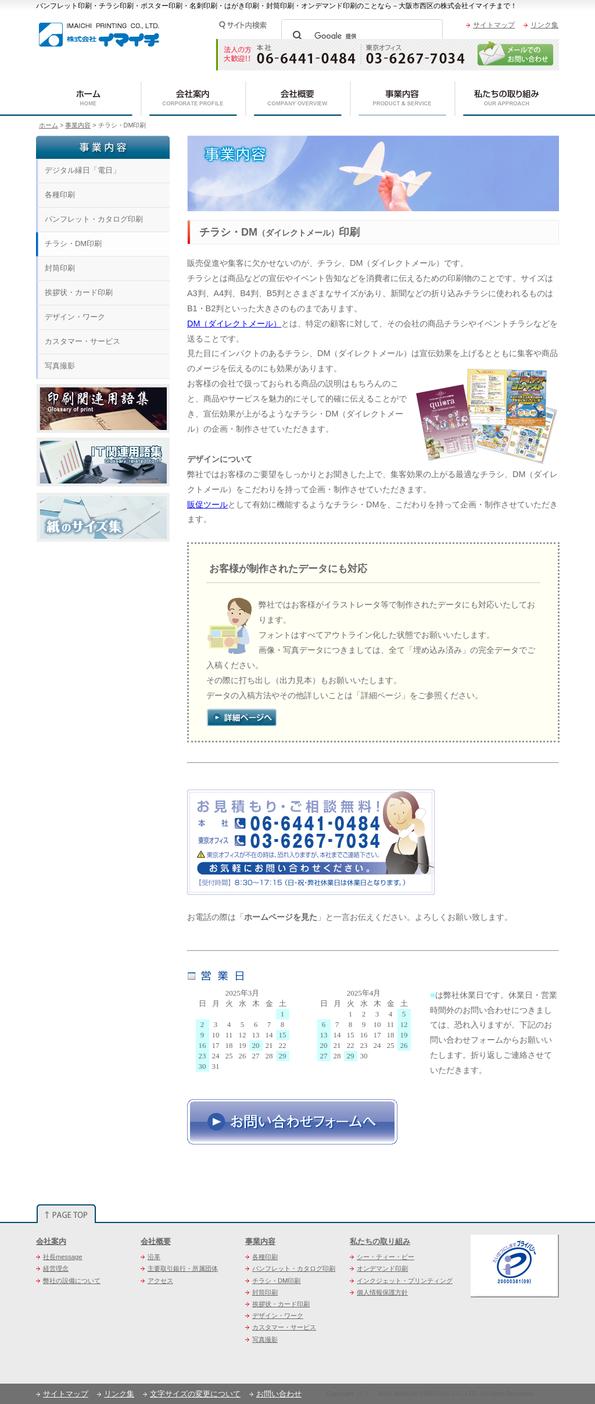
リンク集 (541, 25)
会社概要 (156, 1241)
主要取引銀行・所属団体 (179, 1268)
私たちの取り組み (380, 1241)
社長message (59, 1256)
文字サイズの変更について (192, 1393)
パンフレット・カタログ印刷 (94, 219)
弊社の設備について (68, 1280)
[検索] (360, 36)
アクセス (157, 1280)
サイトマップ (490, 25)
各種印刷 (60, 194)
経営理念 (52, 1268)
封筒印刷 (60, 268)
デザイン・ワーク (75, 316)
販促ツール (207, 504)
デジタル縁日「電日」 (82, 170)
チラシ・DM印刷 (73, 243)
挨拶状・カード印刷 (79, 292)
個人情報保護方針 (379, 1292)
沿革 (150, 1256)
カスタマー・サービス (82, 341)
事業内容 (78, 125)
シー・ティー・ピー (382, 1256)
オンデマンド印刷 (379, 1268)
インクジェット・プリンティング (401, 1280)
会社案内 (51, 1241)
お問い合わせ (275, 1393)
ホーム (48, 125)
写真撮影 (60, 365)
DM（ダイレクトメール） (234, 323)
